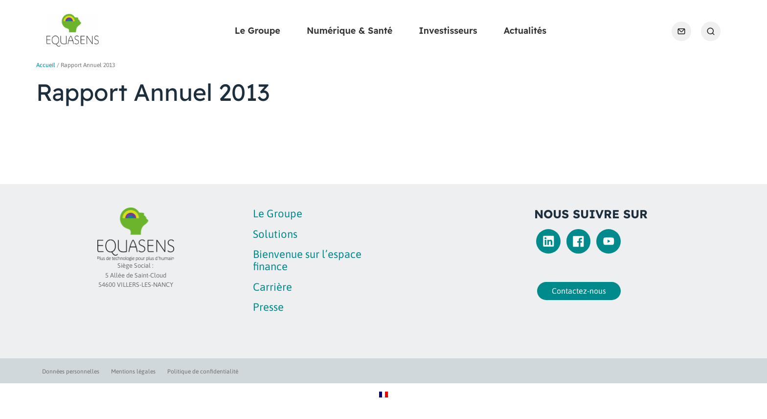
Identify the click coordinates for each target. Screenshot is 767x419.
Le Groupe (257, 30)
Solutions (275, 234)
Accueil (45, 65)
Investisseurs (448, 30)
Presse (268, 307)
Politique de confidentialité (202, 371)
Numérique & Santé (349, 30)
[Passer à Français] (383, 393)
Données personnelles (70, 371)
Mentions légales (133, 371)
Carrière (272, 286)
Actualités (525, 30)
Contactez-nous (579, 290)
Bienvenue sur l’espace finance (307, 260)
